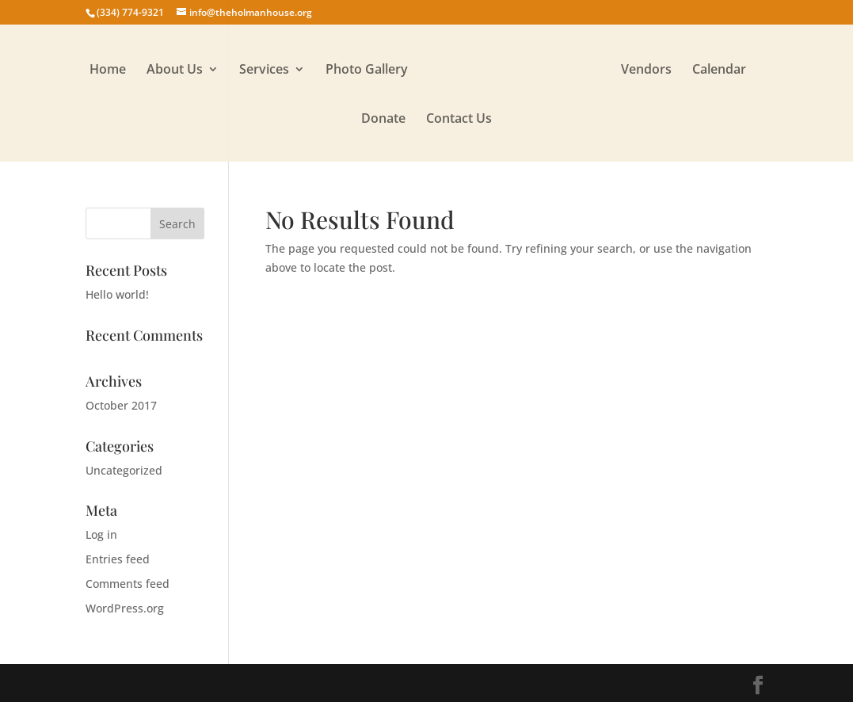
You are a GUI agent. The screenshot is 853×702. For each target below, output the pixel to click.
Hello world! (117, 294)
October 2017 (121, 405)
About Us (175, 70)
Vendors (646, 70)
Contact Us (459, 120)
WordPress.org (125, 608)
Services (264, 70)
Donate (383, 120)
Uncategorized (124, 470)
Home (107, 70)
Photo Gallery (367, 70)
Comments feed (127, 583)
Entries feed (118, 559)
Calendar (719, 70)
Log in (101, 534)
